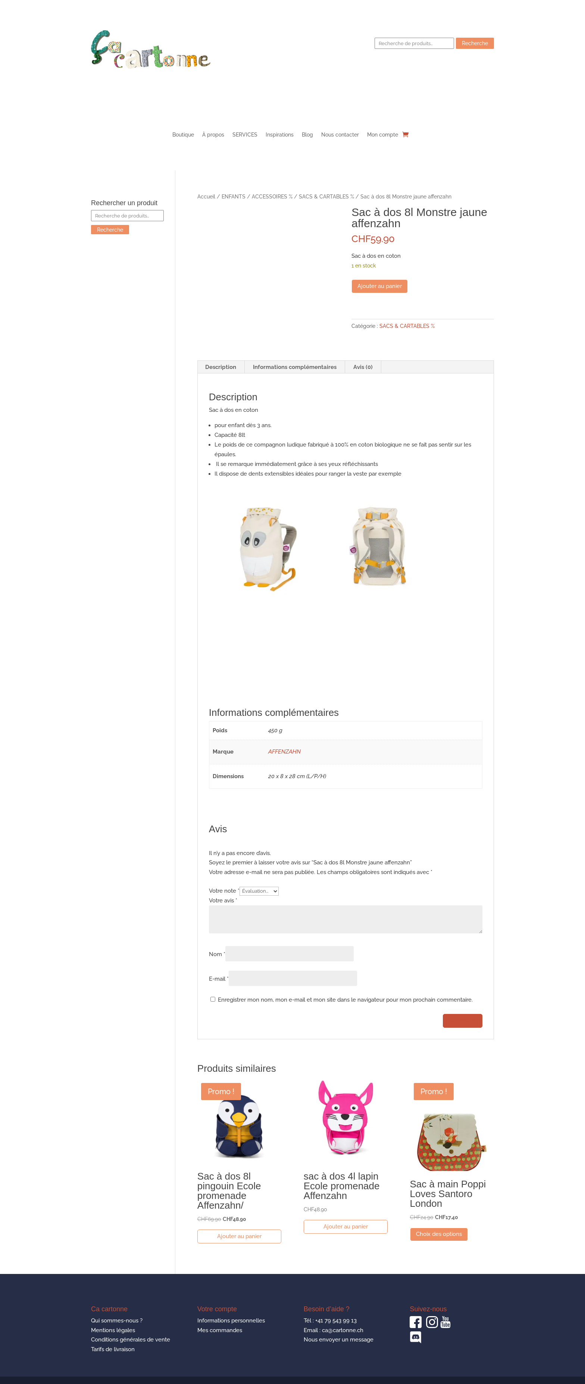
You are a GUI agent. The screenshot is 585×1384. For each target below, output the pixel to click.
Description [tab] (220, 367)
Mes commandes (219, 1330)
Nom (217, 954)
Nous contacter (340, 135)
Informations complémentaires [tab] (295, 367)
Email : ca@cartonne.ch (333, 1330)
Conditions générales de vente (130, 1339)
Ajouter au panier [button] (239, 1236)
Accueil (206, 197)
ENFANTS (233, 197)
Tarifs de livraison (113, 1349)
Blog (307, 135)
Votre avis (223, 900)
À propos (213, 135)
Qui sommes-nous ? (117, 1320)
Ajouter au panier (379, 286)
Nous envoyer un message (338, 1339)
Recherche (475, 43)
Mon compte (382, 135)
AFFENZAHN (284, 751)
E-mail (219, 979)
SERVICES (244, 135)
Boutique (183, 135)
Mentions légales (113, 1330)
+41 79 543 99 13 (336, 1320)
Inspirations (280, 135)
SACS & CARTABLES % (326, 197)
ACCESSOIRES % (272, 197)
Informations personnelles (231, 1320)
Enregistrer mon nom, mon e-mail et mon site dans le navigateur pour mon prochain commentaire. (345, 999)
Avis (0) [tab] (363, 367)
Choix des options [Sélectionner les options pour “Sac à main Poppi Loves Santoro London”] (439, 1234)
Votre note (224, 890)
